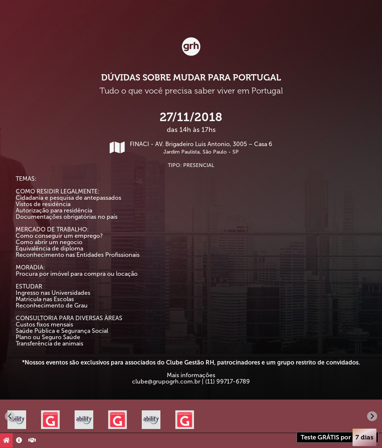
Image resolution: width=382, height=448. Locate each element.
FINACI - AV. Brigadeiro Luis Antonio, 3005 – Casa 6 (191, 148)
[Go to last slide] (10, 416)
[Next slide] (372, 416)
